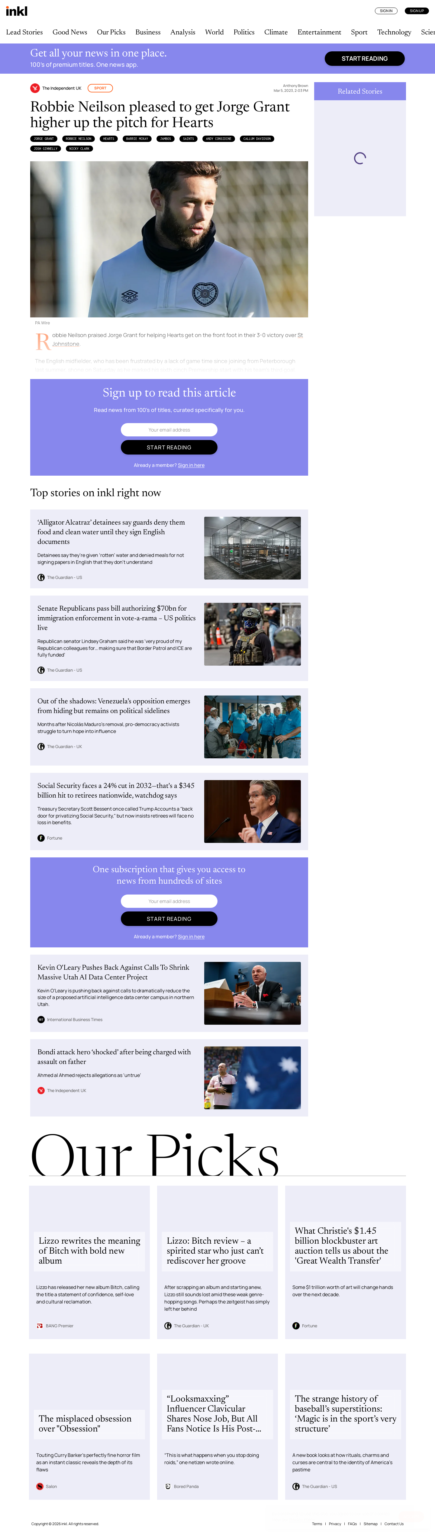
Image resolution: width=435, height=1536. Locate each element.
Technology (394, 32)
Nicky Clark (79, 148)
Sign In (386, 10)
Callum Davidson (257, 138)
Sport (359, 32)
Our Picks (111, 32)
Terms (317, 1523)
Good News (70, 32)
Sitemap (371, 1523)
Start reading (365, 58)
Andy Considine (218, 138)
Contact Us (394, 1523)
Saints (188, 138)
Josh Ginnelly (45, 148)
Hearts (108, 138)
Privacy (335, 1523)
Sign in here (191, 465)
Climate (276, 32)
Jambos (165, 138)
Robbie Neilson (78, 138)
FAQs (352, 1523)
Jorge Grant (44, 138)
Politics (244, 32)
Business (148, 32)
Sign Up (417, 10)
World (214, 32)
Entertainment (319, 32)
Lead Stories (24, 32)
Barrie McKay (137, 138)
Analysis (182, 32)
